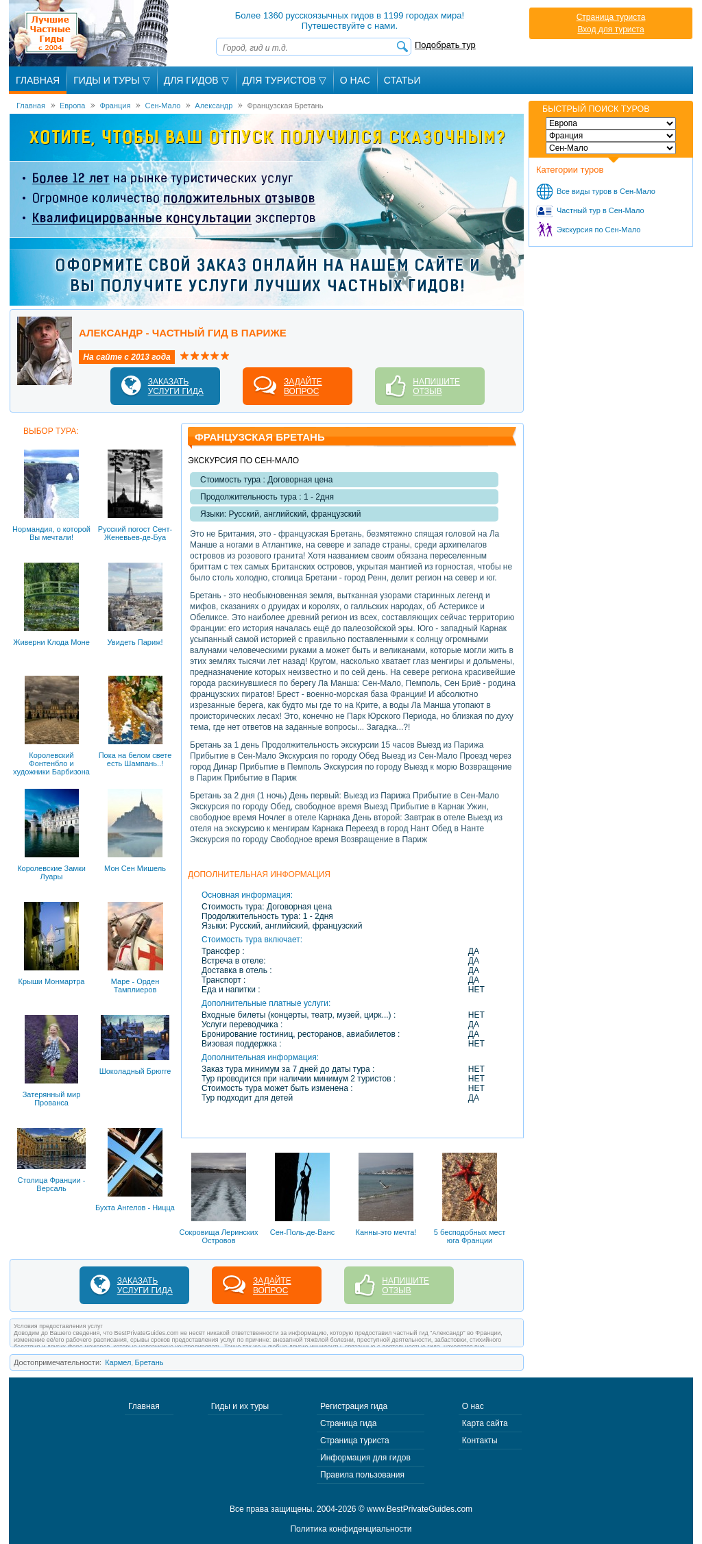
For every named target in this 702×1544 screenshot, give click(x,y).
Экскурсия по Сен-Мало (598, 229)
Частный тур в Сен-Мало (600, 210)
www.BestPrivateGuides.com (419, 1509)
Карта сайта (485, 1423)
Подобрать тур (445, 45)
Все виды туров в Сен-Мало (606, 191)
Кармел (118, 1362)
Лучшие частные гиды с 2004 (90, 33)
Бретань (149, 1362)
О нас (473, 1406)
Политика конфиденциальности (350, 1529)
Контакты (480, 1440)
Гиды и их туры (240, 1406)
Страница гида (348, 1423)
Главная (38, 80)
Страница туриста (611, 17)
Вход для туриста (610, 29)
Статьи (402, 80)
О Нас (355, 80)
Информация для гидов (365, 1457)
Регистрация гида (353, 1406)
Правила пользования (362, 1475)
